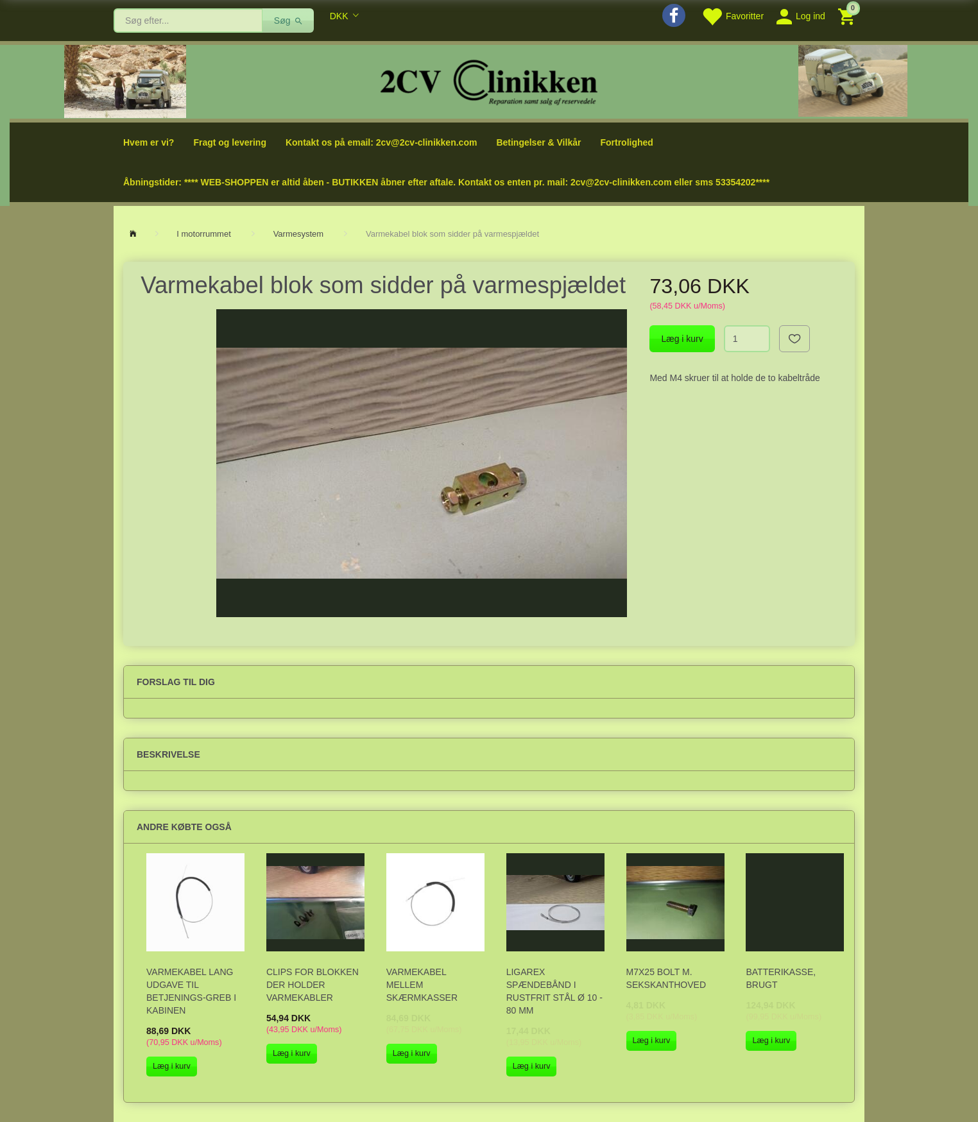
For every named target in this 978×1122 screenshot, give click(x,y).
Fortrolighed (626, 142)
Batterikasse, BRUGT (781, 978)
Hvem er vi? (148, 142)
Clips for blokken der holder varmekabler (312, 985)
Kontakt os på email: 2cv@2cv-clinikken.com (381, 142)
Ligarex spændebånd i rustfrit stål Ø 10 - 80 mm (554, 991)
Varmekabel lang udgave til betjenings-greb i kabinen (191, 991)
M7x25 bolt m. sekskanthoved (666, 978)
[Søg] (288, 20)
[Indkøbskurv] (848, 15)
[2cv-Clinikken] (489, 80)
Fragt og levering (229, 142)
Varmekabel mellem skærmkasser (422, 985)
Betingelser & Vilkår (538, 142)
